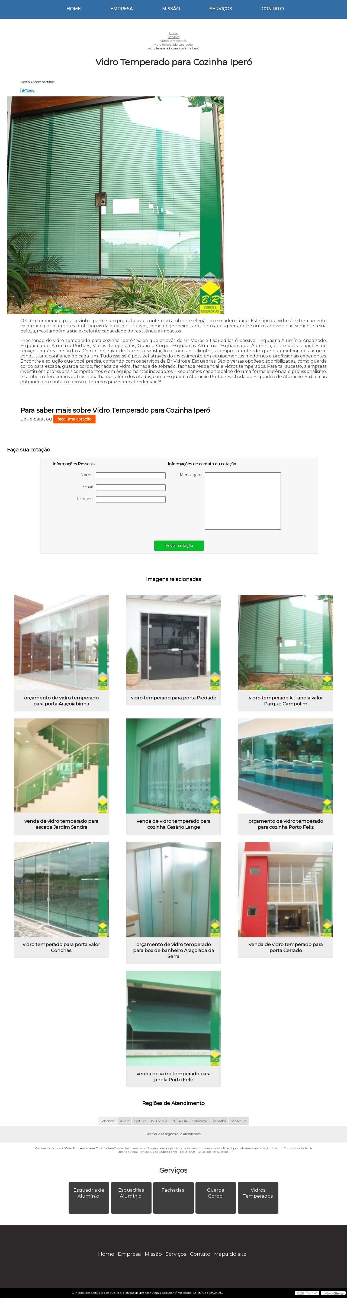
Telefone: (121, 499)
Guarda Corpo (215, 1193)
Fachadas (173, 1190)
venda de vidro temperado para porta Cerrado (286, 947)
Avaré (124, 1121)
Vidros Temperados (258, 1193)
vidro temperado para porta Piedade (173, 698)
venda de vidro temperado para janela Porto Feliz (174, 1076)
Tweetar (27, 90)
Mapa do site (230, 1254)
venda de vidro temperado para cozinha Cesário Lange (174, 824)
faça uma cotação (74, 419)
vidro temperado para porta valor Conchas (61, 947)
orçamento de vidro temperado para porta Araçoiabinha (61, 701)
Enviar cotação (179, 545)
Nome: (123, 475)
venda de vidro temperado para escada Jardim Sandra (61, 824)
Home (73, 8)
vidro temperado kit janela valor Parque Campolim (286, 701)
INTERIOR (159, 1121)
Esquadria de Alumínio (88, 1193)
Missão (171, 8)
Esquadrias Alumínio (131, 1193)
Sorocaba (199, 1121)
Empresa (121, 8)
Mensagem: (230, 501)
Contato (273, 8)
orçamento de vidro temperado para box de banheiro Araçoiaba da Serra (173, 950)
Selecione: (108, 1121)
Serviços (221, 8)
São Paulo (238, 1121)
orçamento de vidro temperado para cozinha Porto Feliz (286, 824)
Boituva (140, 1121)
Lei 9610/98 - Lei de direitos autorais (204, 1152)
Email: (124, 487)
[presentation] (87, 518)
